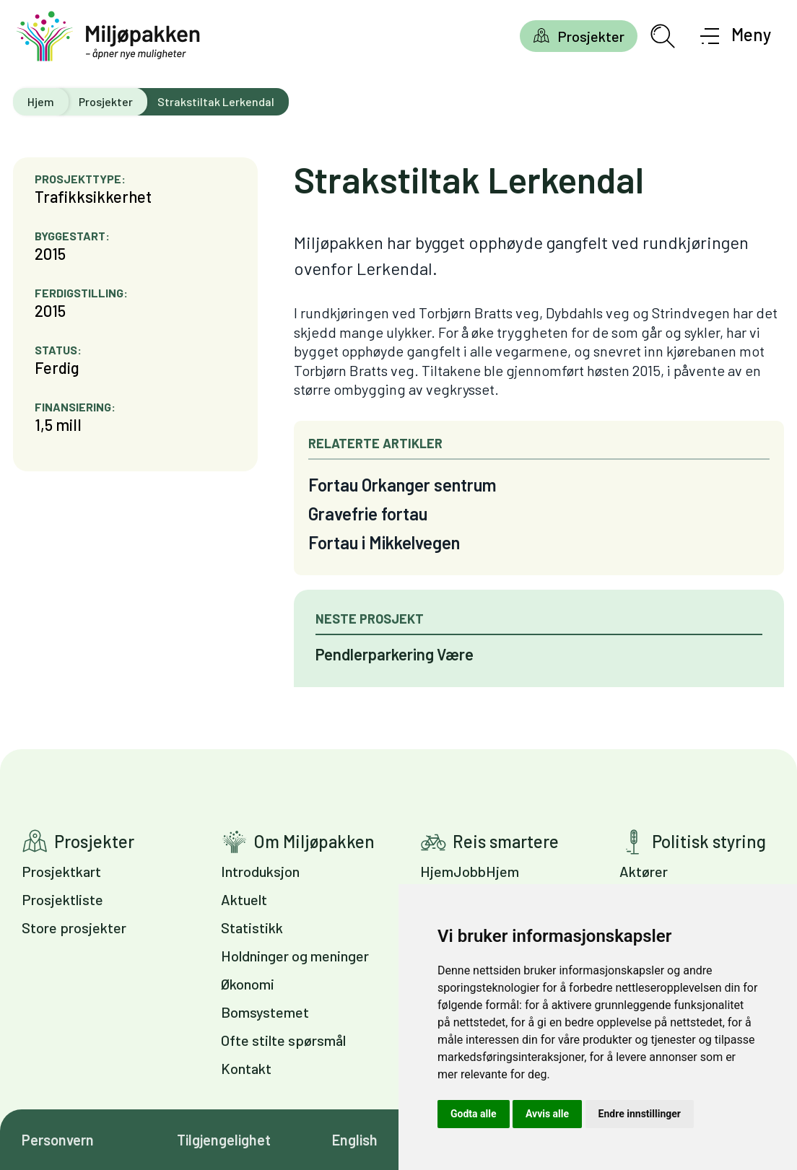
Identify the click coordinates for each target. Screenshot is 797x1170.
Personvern (58, 1139)
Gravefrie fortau (367, 513)
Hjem (40, 101)
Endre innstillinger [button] (639, 1113)
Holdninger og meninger (295, 955)
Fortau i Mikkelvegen (384, 542)
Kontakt (246, 1068)
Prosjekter (590, 36)
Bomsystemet (265, 1012)
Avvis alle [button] (547, 1113)
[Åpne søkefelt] (662, 36)
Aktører (643, 871)
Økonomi (247, 983)
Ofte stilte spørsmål (283, 1040)
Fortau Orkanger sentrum (402, 484)
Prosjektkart (61, 871)
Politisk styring (709, 841)
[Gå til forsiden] (108, 36)
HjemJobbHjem (469, 871)
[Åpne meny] (736, 36)
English (355, 1139)
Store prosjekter (74, 927)
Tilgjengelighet (224, 1139)
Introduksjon (260, 871)
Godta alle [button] (473, 1113)
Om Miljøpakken (314, 841)
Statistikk (252, 927)
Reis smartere (506, 841)
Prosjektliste (62, 899)
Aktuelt (244, 899)
